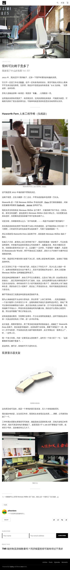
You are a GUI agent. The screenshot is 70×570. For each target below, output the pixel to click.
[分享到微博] (58, 520)
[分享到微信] (62, 520)
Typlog (12, 566)
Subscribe (62, 535)
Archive (45, 562)
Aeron (29, 205)
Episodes (57, 562)
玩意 (5, 505)
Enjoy (6, 520)
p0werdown (12, 511)
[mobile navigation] (67, 2)
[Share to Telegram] (66, 520)
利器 (22, 82)
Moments (65, 562)
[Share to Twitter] (54, 520)
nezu (22, 566)
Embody (21, 205)
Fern (47, 202)
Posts (51, 562)
